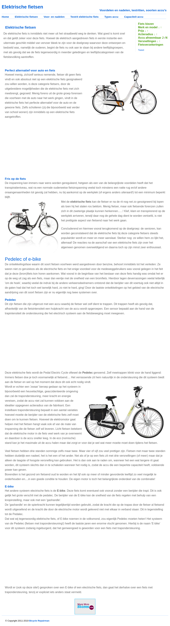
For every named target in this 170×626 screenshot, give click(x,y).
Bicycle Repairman (39, 620)
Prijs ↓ (142, 30)
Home (5, 16)
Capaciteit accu (133, 16)
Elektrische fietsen (26, 16)
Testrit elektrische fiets (84, 16)
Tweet (141, 50)
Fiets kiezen (146, 23)
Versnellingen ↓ (148, 41)
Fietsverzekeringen (150, 44)
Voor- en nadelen (54, 16)
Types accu (111, 16)
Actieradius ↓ (146, 34)
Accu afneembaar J (151, 37)
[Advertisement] (49, 148)
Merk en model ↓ (149, 27)
